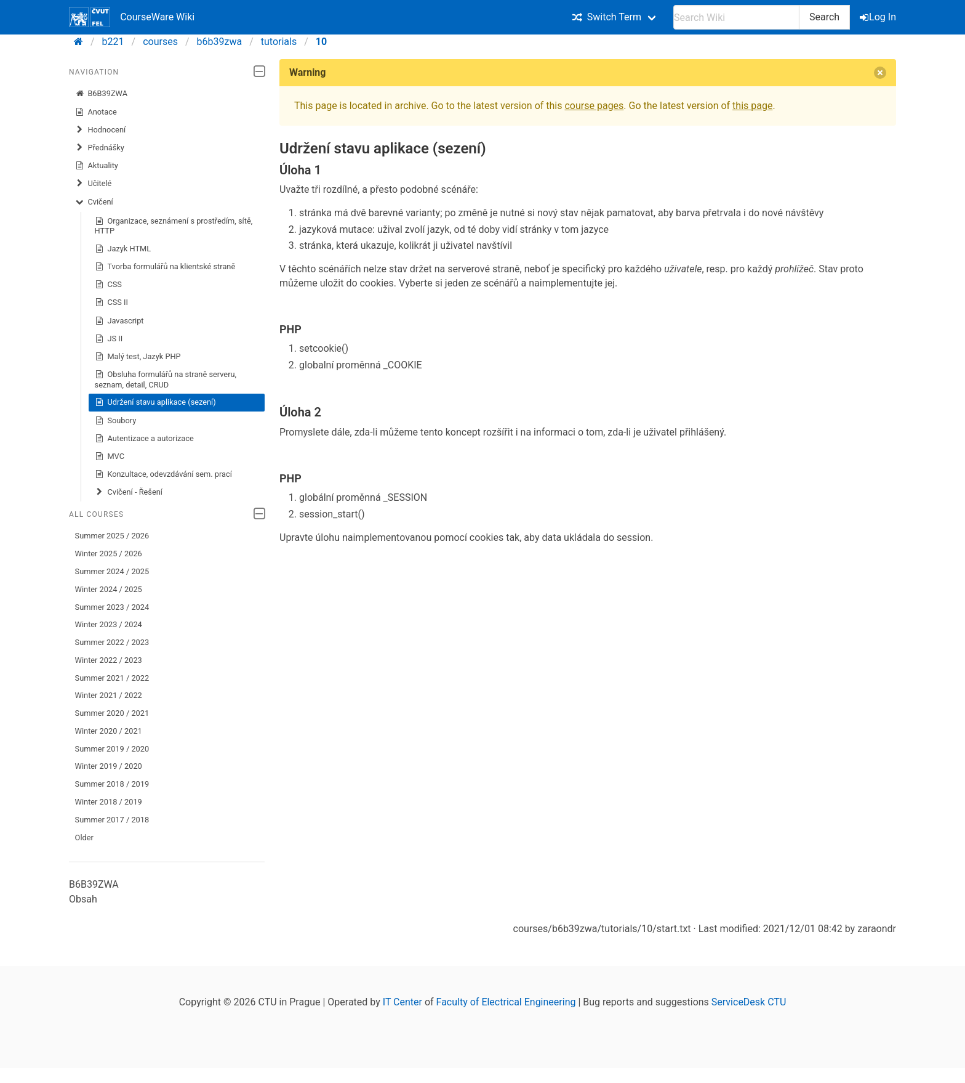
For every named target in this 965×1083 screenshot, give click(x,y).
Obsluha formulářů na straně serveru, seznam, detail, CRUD (165, 379)
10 (321, 41)
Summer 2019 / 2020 (112, 748)
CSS (108, 285)
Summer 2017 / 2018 (112, 819)
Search (824, 17)
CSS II (111, 302)
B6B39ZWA (101, 94)
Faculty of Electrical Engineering (506, 1002)
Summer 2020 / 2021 (112, 713)
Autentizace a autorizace (144, 439)
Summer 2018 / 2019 (112, 784)
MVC (109, 456)
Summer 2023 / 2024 (112, 607)
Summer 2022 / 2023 (112, 642)
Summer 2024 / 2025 (112, 571)
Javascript (119, 321)
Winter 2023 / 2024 (108, 624)
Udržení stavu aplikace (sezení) (155, 402)
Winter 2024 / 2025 (108, 589)
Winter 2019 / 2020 (108, 766)
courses (160, 41)
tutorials (279, 41)
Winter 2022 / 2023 (108, 660)
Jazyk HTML (123, 249)
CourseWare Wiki (131, 17)
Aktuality (96, 166)
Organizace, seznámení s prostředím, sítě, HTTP (174, 225)
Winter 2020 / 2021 (108, 731)
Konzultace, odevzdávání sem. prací (163, 474)
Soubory (116, 421)
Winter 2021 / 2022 (108, 695)
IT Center (402, 1002)
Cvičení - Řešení (128, 492)
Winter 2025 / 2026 (108, 553)
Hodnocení (100, 130)
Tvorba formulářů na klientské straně (165, 267)
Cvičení (94, 202)
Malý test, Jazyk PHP (138, 357)
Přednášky (99, 148)
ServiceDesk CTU (748, 1002)
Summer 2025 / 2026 (112, 535)
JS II (109, 339)
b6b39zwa (219, 41)
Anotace (96, 112)
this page (752, 106)
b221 (113, 41)
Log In (879, 17)
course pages (593, 106)
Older (84, 837)
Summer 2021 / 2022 (112, 678)
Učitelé (93, 184)
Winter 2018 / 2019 (108, 801)
